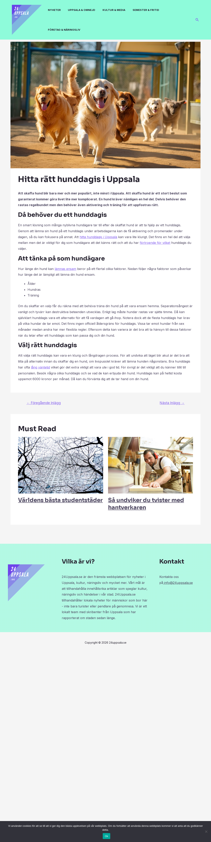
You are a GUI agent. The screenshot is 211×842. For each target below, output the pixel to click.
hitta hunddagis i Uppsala (98, 237)
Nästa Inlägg (172, 403)
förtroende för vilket (155, 243)
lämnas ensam (65, 269)
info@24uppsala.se (178, 583)
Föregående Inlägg (44, 403)
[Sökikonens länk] (197, 19)
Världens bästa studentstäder (60, 500)
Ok (106, 836)
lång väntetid (40, 367)
